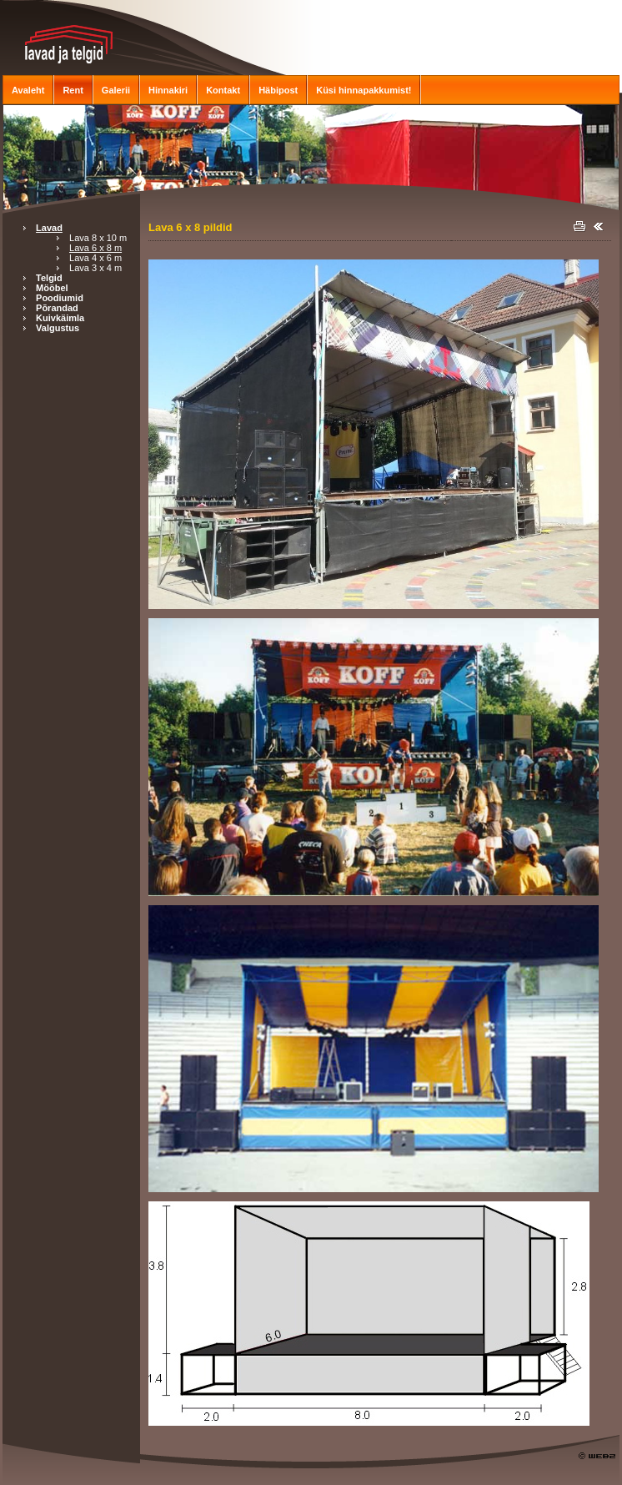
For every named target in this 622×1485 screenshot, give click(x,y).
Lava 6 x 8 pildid (190, 227)
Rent (73, 90)
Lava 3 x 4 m (95, 268)
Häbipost (278, 90)
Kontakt (223, 90)
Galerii (116, 90)
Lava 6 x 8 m (95, 248)
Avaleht (28, 90)
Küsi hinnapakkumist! (363, 90)
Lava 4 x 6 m (95, 258)
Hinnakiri (168, 90)
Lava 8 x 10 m (98, 238)
